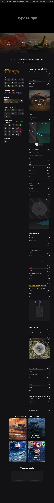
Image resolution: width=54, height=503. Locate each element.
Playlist (23, 1)
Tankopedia (9, 1)
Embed (44, 1)
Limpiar (10, 77)
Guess (30, 1)
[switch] (22, 101)
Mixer (27, 1)
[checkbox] (35, 302)
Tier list (40, 1)
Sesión (37, 1)
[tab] (34, 320)
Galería (33, 1)
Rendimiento (19, 1)
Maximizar (22, 121)
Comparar (14, 1)
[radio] (23, 59)
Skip (39, 104)
